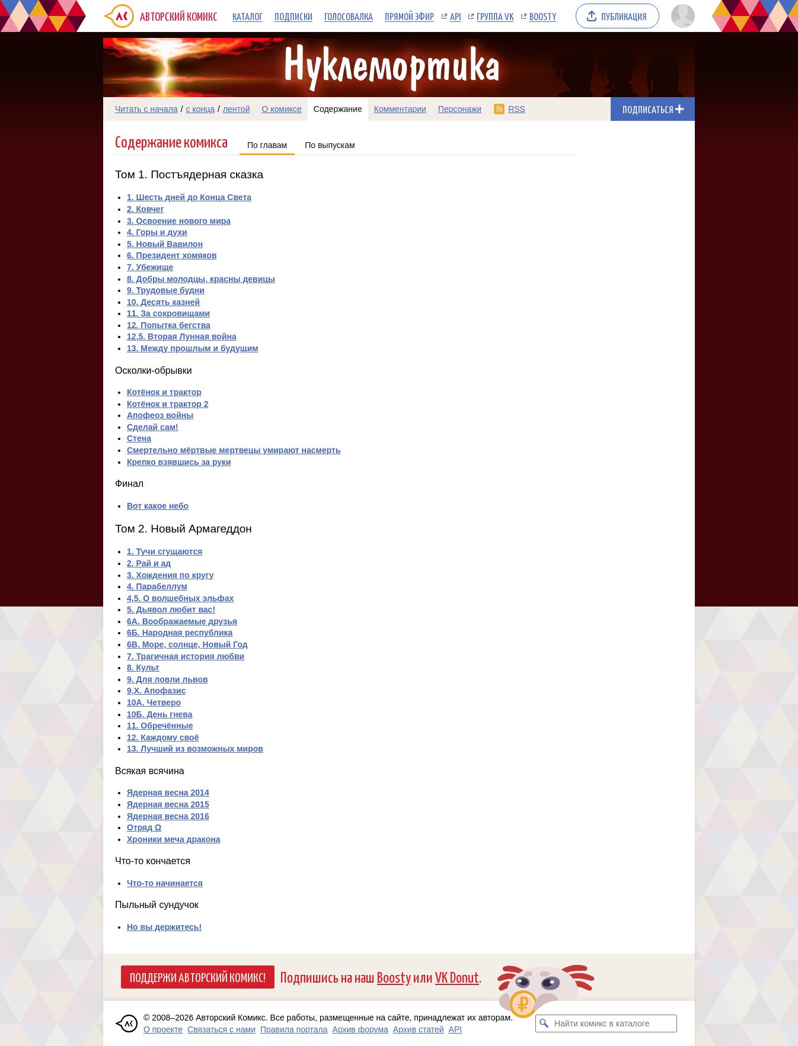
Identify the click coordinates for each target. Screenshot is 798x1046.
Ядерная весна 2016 (168, 816)
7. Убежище (150, 267)
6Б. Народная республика (179, 632)
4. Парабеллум (157, 586)
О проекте (163, 1029)
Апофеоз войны (160, 415)
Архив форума (360, 1029)
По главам (267, 145)
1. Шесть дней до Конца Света (189, 197)
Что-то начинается (165, 883)
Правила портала (294, 1029)
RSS (516, 109)
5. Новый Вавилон (165, 244)
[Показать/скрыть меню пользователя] (681, 16)
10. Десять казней (163, 302)
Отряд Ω (144, 827)
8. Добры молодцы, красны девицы (201, 279)
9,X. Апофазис (156, 690)
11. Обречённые (160, 725)
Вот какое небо (158, 506)
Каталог (247, 16)
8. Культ (143, 667)
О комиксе (281, 109)
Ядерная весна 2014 (168, 792)
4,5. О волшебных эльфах (180, 598)
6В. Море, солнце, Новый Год (187, 644)
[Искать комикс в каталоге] (544, 1023)
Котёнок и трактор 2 (167, 404)
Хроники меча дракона (173, 839)
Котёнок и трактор (164, 392)
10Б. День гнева (160, 714)
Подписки (293, 16)
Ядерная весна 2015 (168, 804)
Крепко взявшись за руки (179, 462)
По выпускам (330, 145)
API (455, 16)
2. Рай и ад (149, 563)
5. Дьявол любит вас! (171, 609)
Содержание (338, 109)
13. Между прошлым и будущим (192, 348)
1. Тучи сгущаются (164, 551)
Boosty (542, 16)
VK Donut (457, 976)
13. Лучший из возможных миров (195, 748)
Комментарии (400, 109)
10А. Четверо (154, 702)
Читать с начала (146, 109)
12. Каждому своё (163, 737)
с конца (200, 109)
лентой (236, 109)
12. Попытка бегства (168, 325)
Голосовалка (348, 16)
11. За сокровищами (168, 313)
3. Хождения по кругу (170, 575)
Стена (139, 438)
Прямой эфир (409, 16)
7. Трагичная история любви (185, 656)
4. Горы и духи (157, 232)
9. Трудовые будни (166, 290)
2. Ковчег (145, 209)
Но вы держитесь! (164, 927)
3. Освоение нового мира (179, 221)
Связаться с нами (221, 1029)
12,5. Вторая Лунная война (182, 336)
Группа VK (495, 16)
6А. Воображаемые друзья (182, 621)
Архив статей (418, 1029)
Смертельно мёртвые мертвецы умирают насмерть (234, 450)
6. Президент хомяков (172, 255)
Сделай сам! (152, 427)
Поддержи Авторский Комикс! (198, 976)
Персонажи (459, 109)
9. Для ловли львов (167, 679)
